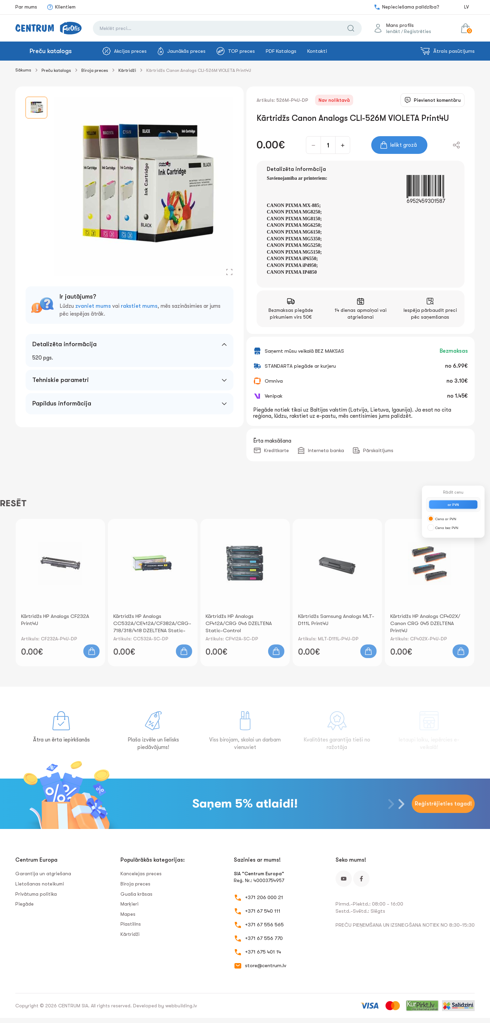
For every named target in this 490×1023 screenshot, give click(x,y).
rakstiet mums (139, 306)
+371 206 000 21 (264, 897)
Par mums (26, 7)
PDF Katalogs (281, 51)
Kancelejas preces (141, 873)
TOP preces (235, 51)
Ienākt (393, 31)
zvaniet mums (93, 306)
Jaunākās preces (182, 51)
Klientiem (61, 7)
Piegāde (24, 904)
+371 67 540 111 (262, 911)
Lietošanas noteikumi (39, 883)
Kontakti (317, 51)
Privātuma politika (36, 894)
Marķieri (129, 904)
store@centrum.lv (265, 965)
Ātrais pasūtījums (447, 51)
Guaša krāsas (136, 894)
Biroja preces (94, 70)
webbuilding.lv (181, 1005)
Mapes (127, 914)
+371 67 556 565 (264, 925)
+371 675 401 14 (263, 952)
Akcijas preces (124, 51)
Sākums (23, 70)
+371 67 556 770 (264, 938)
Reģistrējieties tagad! (443, 804)
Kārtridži (127, 70)
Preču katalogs (51, 51)
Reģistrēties (417, 31)
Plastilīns (130, 924)
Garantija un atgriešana (43, 873)
